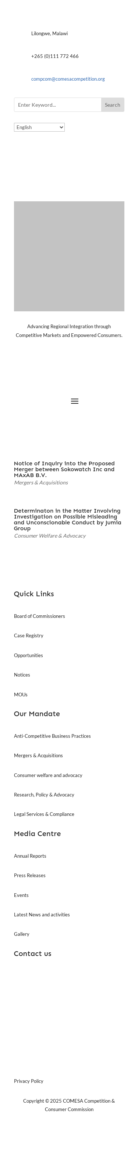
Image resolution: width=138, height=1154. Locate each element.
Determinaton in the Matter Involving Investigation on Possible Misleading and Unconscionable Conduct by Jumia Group (67, 519)
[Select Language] (39, 127)
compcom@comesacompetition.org (68, 79)
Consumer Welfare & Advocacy (49, 535)
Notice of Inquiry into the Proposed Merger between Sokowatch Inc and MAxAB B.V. (64, 469)
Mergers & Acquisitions (41, 482)
